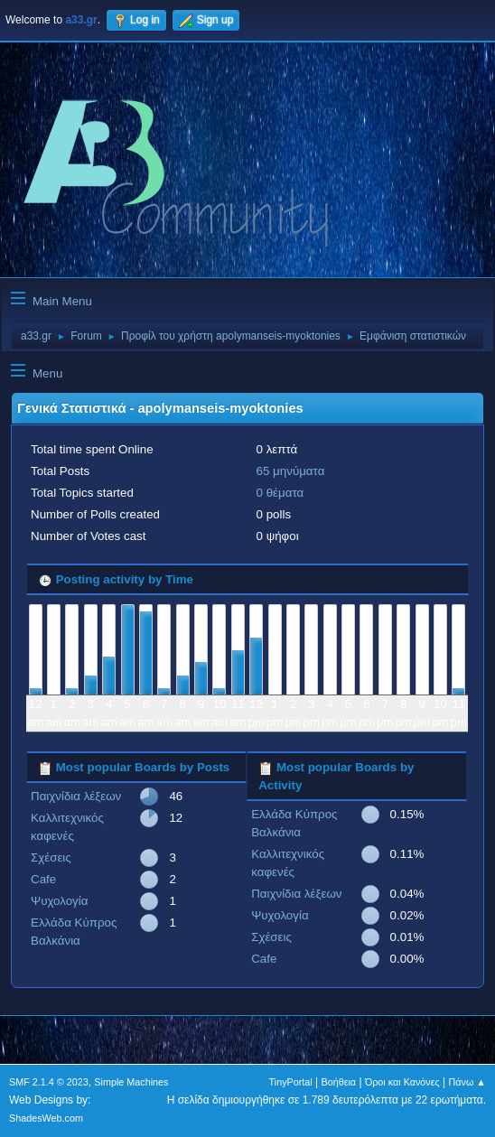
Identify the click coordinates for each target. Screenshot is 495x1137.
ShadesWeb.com (46, 1118)
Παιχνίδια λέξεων (76, 796)
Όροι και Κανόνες (402, 1081)
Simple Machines (131, 1081)
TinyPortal (291, 1081)
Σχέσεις (51, 857)
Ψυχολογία (59, 901)
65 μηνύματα (291, 471)
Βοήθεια (338, 1081)
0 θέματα (280, 492)
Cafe (43, 879)
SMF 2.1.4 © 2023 (49, 1081)
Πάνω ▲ (468, 1081)
